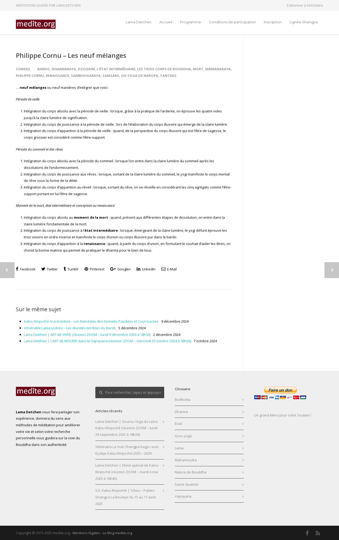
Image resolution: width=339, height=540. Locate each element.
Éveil (178, 423)
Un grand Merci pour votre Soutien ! (282, 415)
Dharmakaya (64, 69)
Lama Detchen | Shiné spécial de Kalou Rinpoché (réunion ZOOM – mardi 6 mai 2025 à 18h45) (126, 472)
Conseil (23, 69)
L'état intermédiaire (116, 69)
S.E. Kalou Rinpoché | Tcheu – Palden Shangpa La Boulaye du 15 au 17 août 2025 (125, 497)
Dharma (181, 411)
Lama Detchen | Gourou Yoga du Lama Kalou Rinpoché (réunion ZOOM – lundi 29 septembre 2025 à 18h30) (126, 428)
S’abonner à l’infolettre (305, 5)
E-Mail (169, 269)
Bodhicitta (183, 399)
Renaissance (57, 75)
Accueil (165, 22)
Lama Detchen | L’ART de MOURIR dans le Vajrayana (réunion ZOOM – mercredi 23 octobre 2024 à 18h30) (107, 341)
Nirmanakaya (218, 69)
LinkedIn (146, 269)
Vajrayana (183, 496)
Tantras (168, 75)
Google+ (120, 269)
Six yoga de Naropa (139, 75)
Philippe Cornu (30, 75)
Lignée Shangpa (303, 22)
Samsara (110, 75)
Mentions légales (86, 532)
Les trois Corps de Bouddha (164, 69)
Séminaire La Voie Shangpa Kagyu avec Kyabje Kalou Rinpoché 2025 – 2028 (127, 450)
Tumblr (71, 269)
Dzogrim (86, 69)
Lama (179, 448)
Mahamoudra (186, 460)
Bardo (43, 69)
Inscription (273, 22)
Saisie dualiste (186, 484)
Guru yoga (183, 435)
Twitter (49, 269)
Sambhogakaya (86, 75)
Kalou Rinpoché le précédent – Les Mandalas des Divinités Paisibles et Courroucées (91, 321)
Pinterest (94, 269)
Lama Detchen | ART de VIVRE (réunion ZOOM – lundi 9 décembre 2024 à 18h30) (87, 334)
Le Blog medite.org (117, 532)
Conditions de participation (232, 22)
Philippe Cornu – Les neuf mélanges (71, 55)
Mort (198, 69)
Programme (190, 22)
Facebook (25, 269)
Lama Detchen (138, 22)
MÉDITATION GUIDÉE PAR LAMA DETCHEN (48, 5)
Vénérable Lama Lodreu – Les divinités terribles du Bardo (70, 328)
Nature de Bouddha (191, 472)
